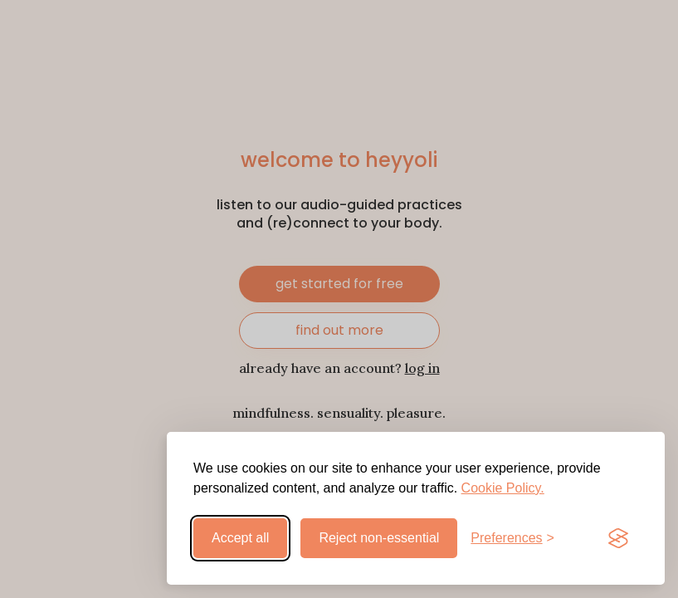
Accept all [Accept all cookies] (240, 538)
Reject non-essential (379, 538)
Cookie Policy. (502, 488)
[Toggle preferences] (512, 538)
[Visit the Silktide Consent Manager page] (618, 538)
